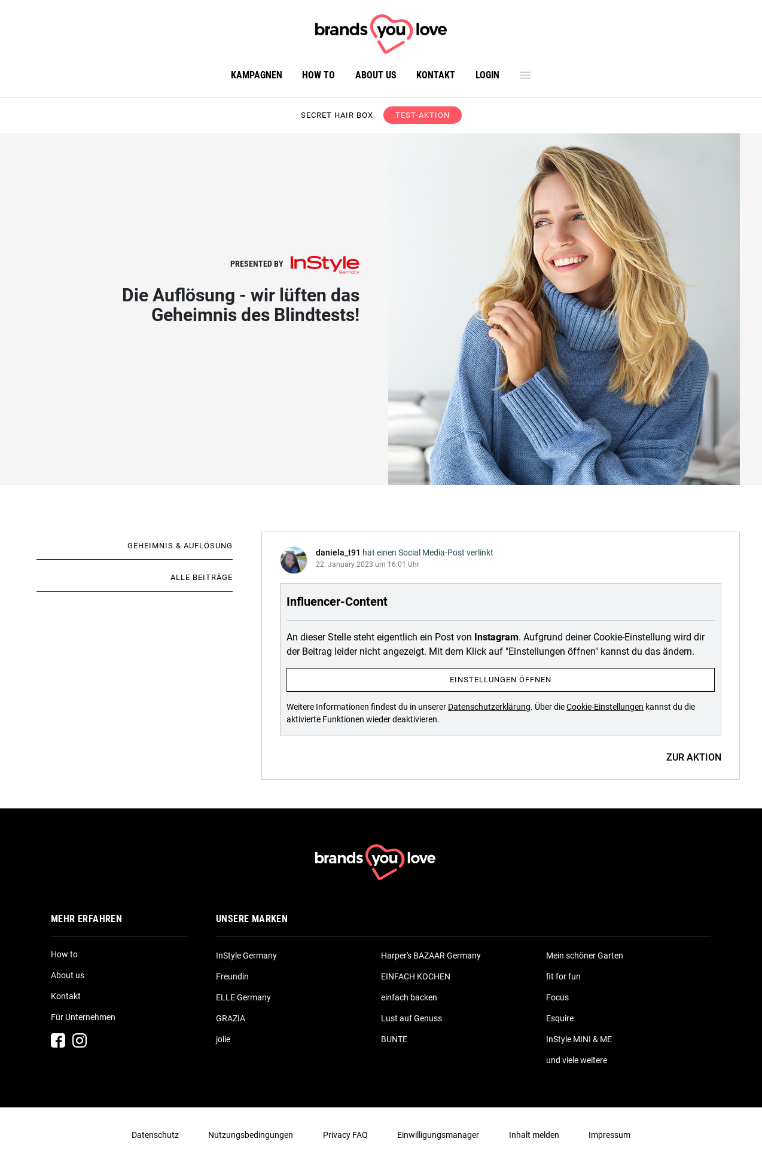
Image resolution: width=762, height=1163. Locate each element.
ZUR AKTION (693, 757)
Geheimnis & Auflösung (180, 545)
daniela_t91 (338, 552)
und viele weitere (576, 1060)
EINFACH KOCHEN (415, 976)
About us (376, 75)
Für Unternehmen (83, 1017)
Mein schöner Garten (584, 955)
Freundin (232, 976)
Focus (557, 997)
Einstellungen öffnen (500, 679)
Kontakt (435, 75)
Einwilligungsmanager (438, 1135)
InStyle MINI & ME (579, 1039)
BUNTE (394, 1039)
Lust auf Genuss (411, 1018)
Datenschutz (155, 1135)
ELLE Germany (243, 997)
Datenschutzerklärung (489, 707)
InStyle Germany (246, 955)
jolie (223, 1039)
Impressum (609, 1135)
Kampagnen (256, 75)
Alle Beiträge (201, 577)
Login (487, 75)
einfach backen (409, 997)
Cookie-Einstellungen (605, 707)
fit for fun (563, 976)
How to (318, 75)
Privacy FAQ (345, 1135)
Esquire (560, 1018)
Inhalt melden (534, 1135)
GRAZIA (230, 1018)
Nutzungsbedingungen (250, 1135)
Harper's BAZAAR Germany (431, 955)
